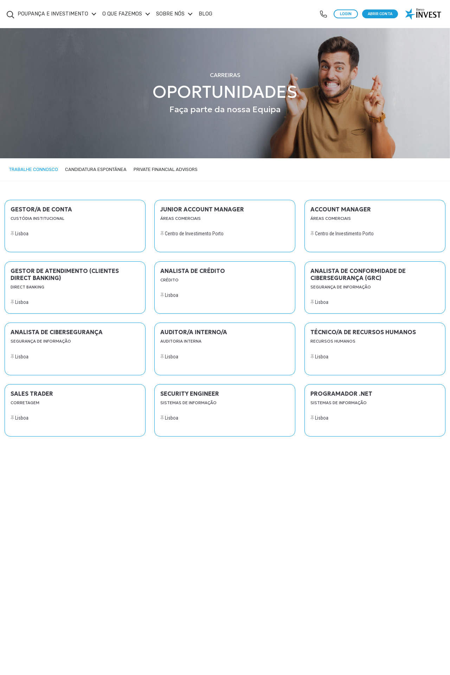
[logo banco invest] (424, 14)
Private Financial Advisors (166, 169)
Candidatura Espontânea (96, 169)
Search (10, 15)
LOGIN (346, 14)
